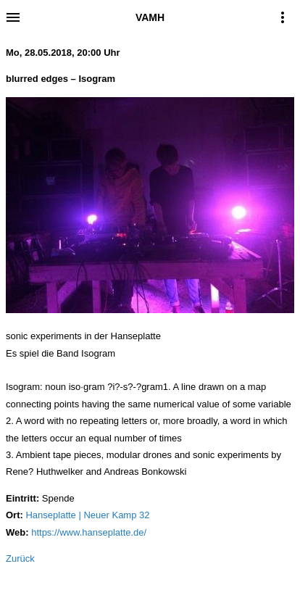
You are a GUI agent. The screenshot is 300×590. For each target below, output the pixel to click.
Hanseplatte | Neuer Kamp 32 (87, 515)
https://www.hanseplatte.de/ (88, 532)
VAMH (150, 17)
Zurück (20, 558)
